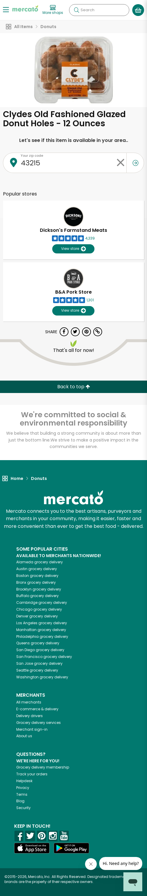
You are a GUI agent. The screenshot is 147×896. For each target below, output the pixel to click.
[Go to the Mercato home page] (25, 8)
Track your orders (32, 774)
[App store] (32, 848)
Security (23, 807)
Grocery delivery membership (42, 767)
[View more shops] (53, 10)
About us (24, 735)
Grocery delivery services (38, 722)
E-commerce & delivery (37, 708)
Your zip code (32, 155)
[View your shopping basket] (138, 10)
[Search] (99, 10)
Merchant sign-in (32, 729)
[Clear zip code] (120, 163)
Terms (21, 794)
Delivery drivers (29, 715)
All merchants (28, 702)
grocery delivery (39, 562)
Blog (20, 800)
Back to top (73, 386)
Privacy (22, 787)
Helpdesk (24, 780)
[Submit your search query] (76, 10)
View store (73, 249)
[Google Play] (71, 848)
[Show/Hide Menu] (6, 9)
